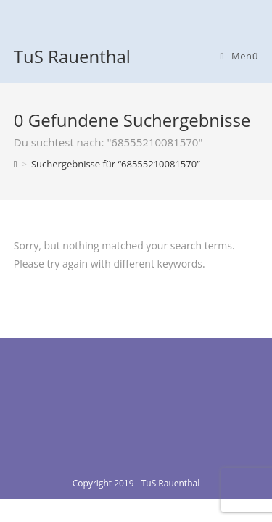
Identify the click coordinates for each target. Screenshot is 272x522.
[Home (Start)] (15, 163)
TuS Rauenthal (72, 56)
